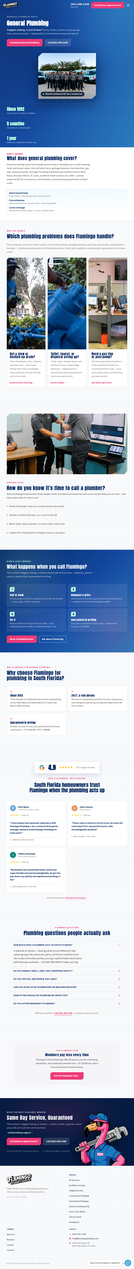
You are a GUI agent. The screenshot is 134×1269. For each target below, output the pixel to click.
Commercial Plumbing (79, 1195)
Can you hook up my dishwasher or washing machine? (45, 988)
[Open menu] (127, 6)
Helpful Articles (76, 1190)
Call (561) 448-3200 (63, 1014)
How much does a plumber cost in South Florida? (43, 946)
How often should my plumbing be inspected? (41, 997)
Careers (10, 1244)
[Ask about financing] (53, 641)
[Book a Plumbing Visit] (22, 641)
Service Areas (75, 1216)
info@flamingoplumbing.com (85, 1238)
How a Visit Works (77, 1211)
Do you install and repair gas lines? (35, 980)
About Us (11, 1234)
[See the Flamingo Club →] (67, 1076)
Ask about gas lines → (103, 382)
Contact (10, 1250)
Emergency (74, 1222)
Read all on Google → (76, 899)
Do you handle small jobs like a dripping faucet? (43, 972)
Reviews (10, 1239)
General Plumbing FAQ (79, 1206)
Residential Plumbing (79, 1201)
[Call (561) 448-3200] (57, 42)
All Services (74, 1180)
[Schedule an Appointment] (106, 6)
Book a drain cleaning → (22, 382)
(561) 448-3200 (78, 5)
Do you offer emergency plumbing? (34, 1005)
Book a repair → (59, 382)
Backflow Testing (77, 1185)
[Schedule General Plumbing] (25, 42)
